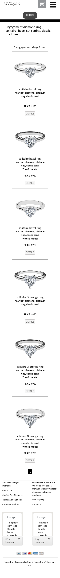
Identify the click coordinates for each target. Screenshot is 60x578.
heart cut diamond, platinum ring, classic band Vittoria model (30, 233)
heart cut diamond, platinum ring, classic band (30, 93)
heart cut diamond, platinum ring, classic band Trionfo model (30, 164)
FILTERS (30, 15)
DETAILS (30, 113)
